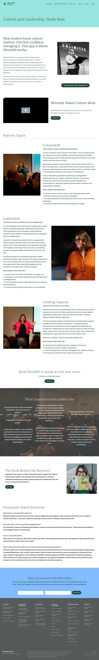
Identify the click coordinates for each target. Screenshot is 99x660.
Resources (72, 4)
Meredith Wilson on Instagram (89, 616)
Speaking (49, 4)
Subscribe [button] (76, 593)
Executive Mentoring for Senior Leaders (25, 625)
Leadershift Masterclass (25, 616)
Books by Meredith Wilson (40, 620)
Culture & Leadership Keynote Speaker (8, 608)
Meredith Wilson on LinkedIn (89, 612)
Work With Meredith (60, 4)
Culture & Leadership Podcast (40, 612)
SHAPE (53, 623)
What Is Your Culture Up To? (74, 624)
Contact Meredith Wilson (88, 608)
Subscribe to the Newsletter (88, 624)
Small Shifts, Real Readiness (72, 635)
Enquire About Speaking (9, 621)
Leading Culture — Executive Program (23, 609)
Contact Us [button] (55, 118)
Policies (94, 651)
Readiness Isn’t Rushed (73, 621)
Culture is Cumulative (56, 608)
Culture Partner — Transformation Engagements (23, 621)
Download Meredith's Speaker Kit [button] (75, 85)
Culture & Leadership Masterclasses (8, 612)
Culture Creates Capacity (72, 608)
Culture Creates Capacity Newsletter (40, 608)
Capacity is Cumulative (73, 611)
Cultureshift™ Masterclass (22, 613)
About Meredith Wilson (8, 615)
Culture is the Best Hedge (72, 617)
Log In (93, 4)
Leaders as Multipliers (57, 611)
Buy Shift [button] (9, 487)
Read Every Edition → (73, 641)
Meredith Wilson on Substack (89, 620)
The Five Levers (55, 629)
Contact (86, 4)
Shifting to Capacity (73, 631)
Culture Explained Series (39, 616)
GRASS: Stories (72, 638)
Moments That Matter (56, 635)
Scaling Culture (55, 632)
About (80, 4)
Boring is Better (72, 614)
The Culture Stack (56, 621)
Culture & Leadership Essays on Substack (40, 624)
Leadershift (54, 618)
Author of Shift (6, 618)
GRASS (53, 626)
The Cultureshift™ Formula (56, 615)
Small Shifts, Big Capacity (72, 628)
